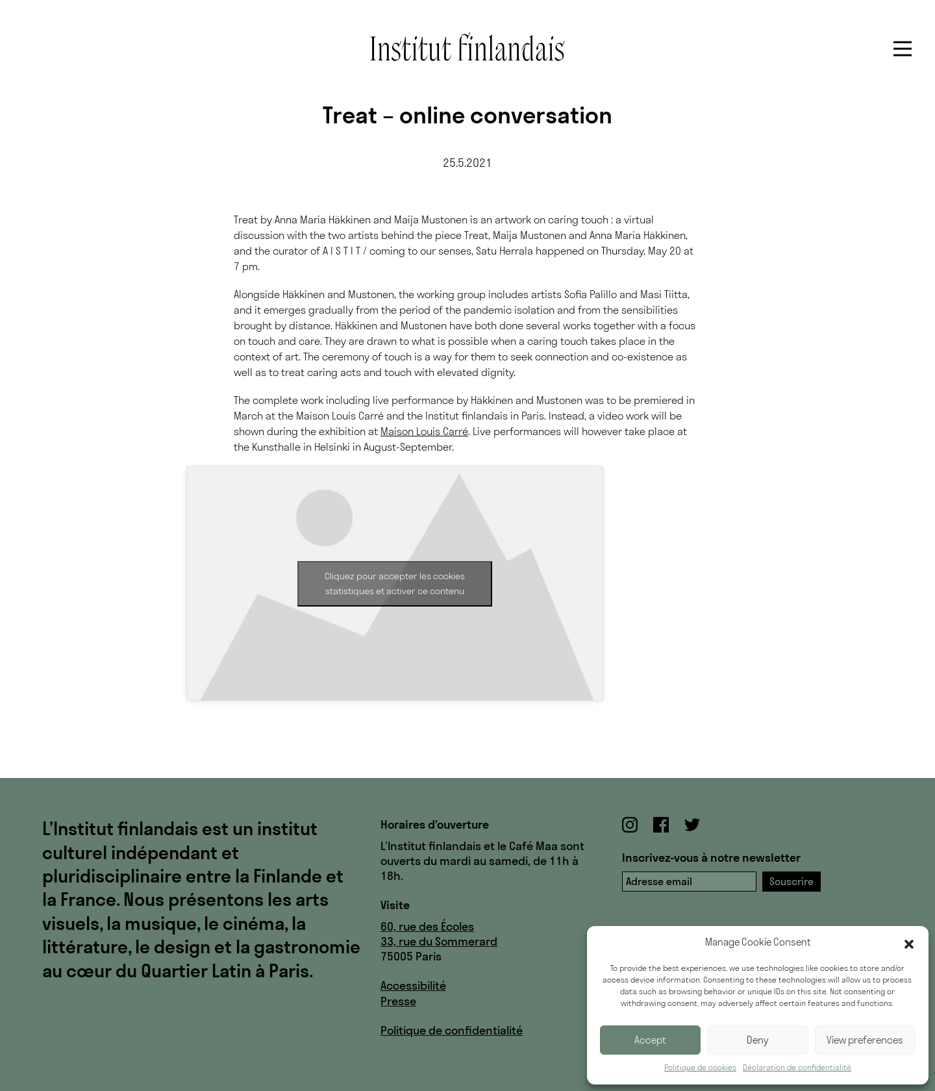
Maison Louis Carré (424, 431)
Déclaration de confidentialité (797, 1067)
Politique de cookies (700, 1067)
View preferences (865, 1040)
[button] (909, 942)
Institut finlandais (467, 46)
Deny (758, 1040)
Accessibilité (413, 985)
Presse (398, 1001)
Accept (650, 1040)
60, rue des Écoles (427, 926)
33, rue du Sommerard (438, 941)
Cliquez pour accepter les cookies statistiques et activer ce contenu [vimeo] (395, 583)
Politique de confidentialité (451, 1030)
